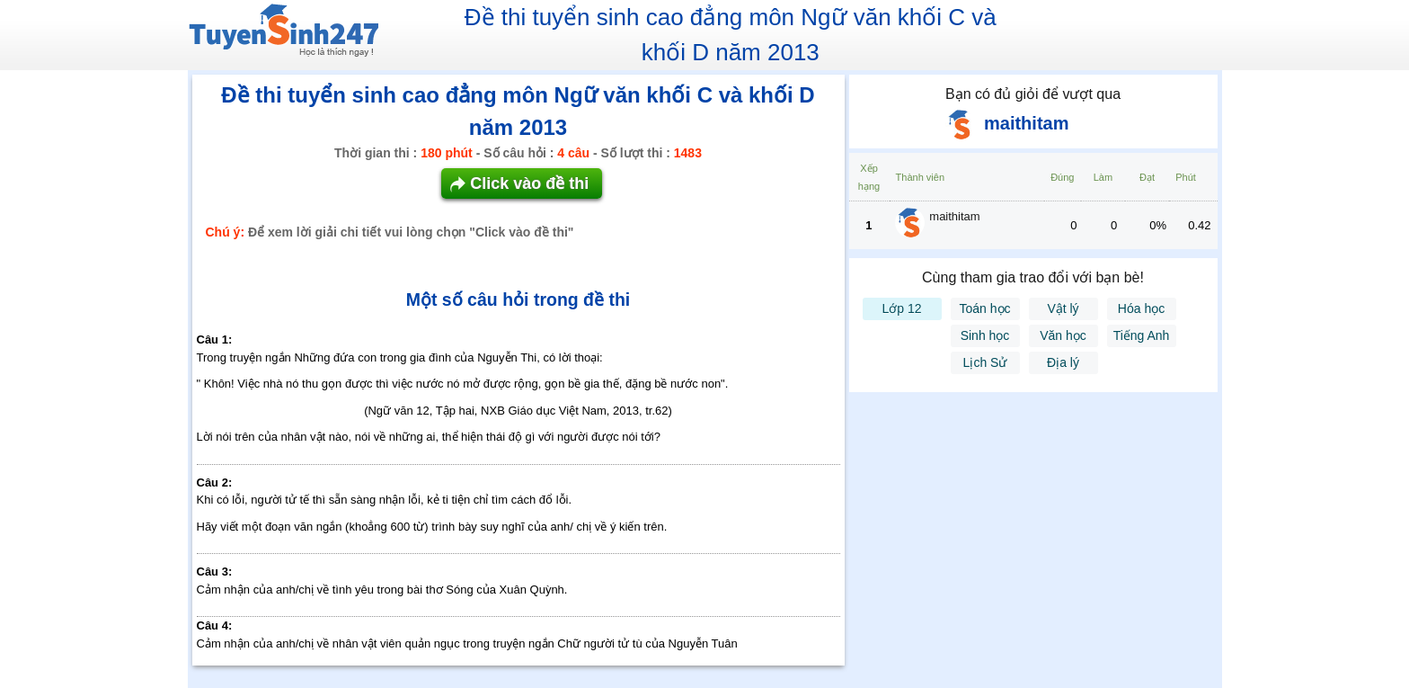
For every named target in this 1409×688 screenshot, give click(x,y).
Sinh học (985, 335)
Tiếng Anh (1141, 335)
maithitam (954, 216)
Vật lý (1062, 308)
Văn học (1063, 335)
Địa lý (1063, 362)
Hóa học (1141, 308)
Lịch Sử (985, 362)
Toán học (984, 308)
